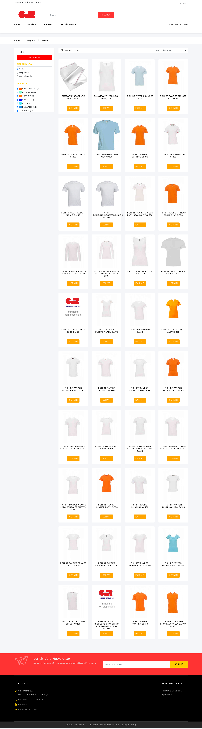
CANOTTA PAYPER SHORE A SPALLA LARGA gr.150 (173, 623)
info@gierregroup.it (27, 709)
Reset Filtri (34, 57)
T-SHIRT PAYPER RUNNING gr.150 (139, 506)
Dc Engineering (128, 725)
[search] (81, 15)
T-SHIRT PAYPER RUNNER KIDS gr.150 (73, 389)
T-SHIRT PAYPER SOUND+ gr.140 (106, 389)
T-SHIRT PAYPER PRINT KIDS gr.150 (73, 330)
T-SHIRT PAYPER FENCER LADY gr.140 (73, 564)
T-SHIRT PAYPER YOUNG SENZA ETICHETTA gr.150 (173, 447)
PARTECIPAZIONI (150, 30)
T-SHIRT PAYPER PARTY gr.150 (140, 330)
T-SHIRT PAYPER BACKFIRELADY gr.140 (106, 564)
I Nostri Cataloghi (68, 24)
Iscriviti (179, 664)
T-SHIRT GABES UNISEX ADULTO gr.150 (173, 272)
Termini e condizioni (172, 691)
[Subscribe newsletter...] (136, 664)
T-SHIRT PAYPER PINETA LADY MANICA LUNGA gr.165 (106, 273)
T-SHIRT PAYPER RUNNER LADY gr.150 (106, 506)
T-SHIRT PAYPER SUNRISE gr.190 (139, 155)
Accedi (182, 3)
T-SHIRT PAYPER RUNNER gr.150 (139, 622)
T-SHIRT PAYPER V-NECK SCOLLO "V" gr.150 (173, 214)
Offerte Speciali (178, 24)
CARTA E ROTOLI (95, 30)
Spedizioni (167, 695)
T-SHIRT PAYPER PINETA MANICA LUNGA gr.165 (73, 272)
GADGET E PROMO (129, 30)
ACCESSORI (58, 30)
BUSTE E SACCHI (75, 30)
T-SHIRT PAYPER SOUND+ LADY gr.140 (140, 389)
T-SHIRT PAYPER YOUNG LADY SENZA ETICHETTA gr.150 (73, 507)
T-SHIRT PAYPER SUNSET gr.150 (140, 97)
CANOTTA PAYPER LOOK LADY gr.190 (140, 272)
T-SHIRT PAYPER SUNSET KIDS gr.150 (107, 155)
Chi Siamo (32, 24)
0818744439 (37, 699)
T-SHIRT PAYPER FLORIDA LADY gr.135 (173, 564)
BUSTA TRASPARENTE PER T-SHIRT (73, 97)
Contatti (48, 24)
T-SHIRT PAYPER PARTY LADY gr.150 (106, 447)
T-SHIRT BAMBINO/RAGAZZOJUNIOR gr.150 (108, 215)
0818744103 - (24, 699)
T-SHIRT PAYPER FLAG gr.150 (173, 155)
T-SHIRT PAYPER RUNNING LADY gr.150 (173, 506)
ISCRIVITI (73, 108)
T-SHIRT (45, 40)
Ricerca (106, 15)
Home (17, 24)
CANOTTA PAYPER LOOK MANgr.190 (106, 97)
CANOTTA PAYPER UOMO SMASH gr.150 (73, 622)
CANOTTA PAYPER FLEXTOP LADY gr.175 (106, 330)
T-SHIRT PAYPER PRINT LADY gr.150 (173, 330)
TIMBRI (165, 30)
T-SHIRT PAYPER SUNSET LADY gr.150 (173, 97)
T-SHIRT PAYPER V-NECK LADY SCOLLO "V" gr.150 (140, 214)
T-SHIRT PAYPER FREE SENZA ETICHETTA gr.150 (73, 447)
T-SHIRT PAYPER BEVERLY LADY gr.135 (140, 564)
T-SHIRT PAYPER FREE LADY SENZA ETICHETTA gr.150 (140, 448)
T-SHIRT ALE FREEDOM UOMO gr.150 (73, 214)
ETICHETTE (111, 30)
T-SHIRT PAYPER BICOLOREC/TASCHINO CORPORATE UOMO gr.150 (106, 625)
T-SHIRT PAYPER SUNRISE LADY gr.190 (173, 389)
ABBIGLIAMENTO (41, 30)
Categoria (30, 40)
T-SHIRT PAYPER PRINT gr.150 (73, 155)
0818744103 (23, 704)
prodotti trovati (70, 50)
